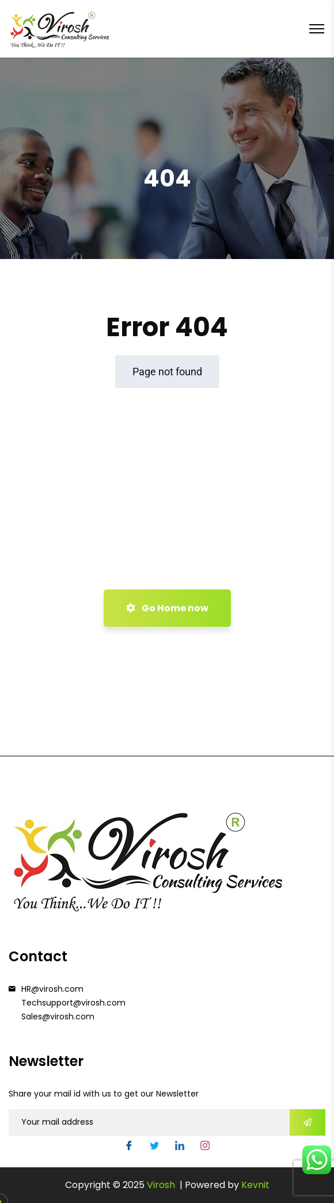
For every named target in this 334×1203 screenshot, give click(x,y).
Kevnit (255, 1184)
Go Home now (167, 608)
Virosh (162, 1184)
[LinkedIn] (179, 1147)
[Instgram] (205, 1147)
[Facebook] (129, 1147)
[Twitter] (154, 1147)
